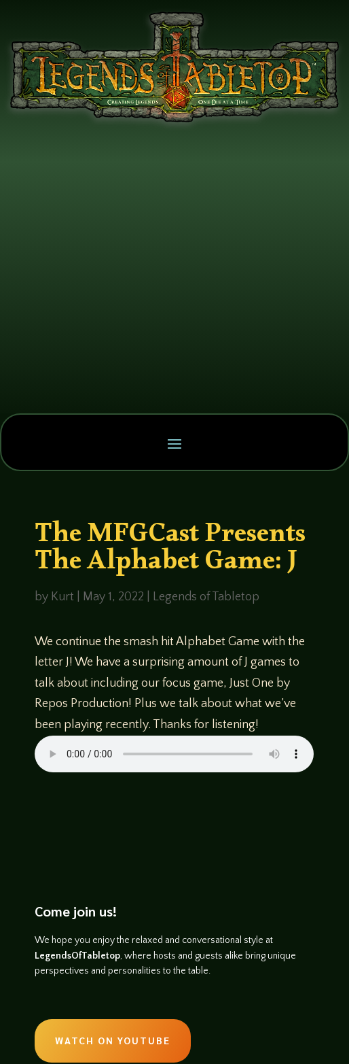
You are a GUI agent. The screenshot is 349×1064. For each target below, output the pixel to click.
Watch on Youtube (112, 1040)
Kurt (62, 597)
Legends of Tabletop (206, 597)
